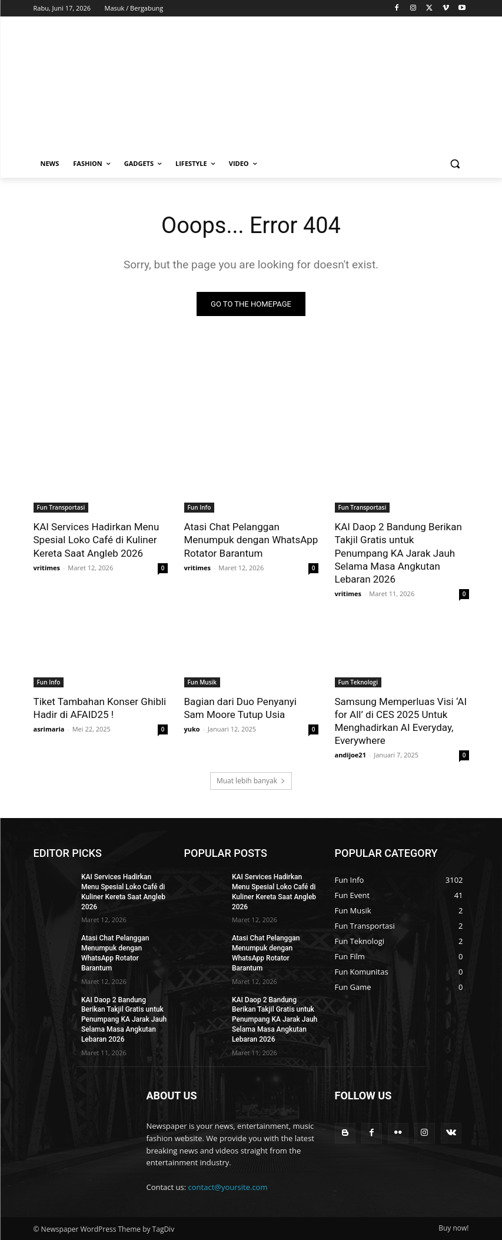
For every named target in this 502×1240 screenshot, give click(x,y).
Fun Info (199, 507)
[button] (455, 164)
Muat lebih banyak (251, 781)
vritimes (47, 567)
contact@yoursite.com (228, 1187)
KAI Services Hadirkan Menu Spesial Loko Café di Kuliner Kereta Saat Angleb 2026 (96, 540)
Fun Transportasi (61, 507)
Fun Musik (202, 682)
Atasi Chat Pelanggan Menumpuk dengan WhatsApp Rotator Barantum (251, 540)
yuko (192, 728)
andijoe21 (350, 754)
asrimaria (49, 728)
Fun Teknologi (358, 682)
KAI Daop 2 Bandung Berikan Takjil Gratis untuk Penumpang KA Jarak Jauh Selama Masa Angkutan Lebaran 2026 (398, 552)
